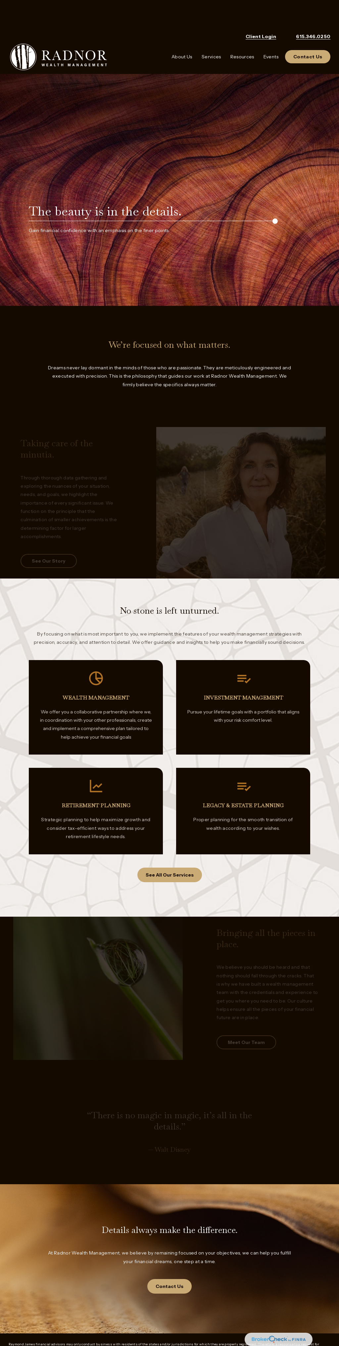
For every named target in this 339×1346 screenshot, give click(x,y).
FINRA (140, 1320)
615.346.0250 (313, 13)
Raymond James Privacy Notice (37, 1300)
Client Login (261, 13)
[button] (182, 33)
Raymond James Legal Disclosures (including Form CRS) (61, 1310)
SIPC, (154, 1320)
